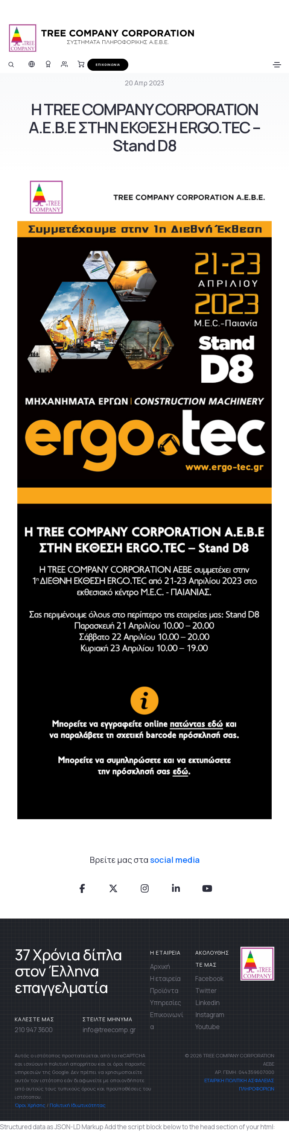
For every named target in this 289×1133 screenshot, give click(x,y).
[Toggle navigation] (277, 64)
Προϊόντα (164, 990)
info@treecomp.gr (109, 1029)
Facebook (209, 978)
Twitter (206, 990)
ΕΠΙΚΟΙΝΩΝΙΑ (108, 64)
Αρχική (160, 966)
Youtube (207, 1026)
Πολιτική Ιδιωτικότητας (78, 1105)
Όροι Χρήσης (30, 1105)
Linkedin (207, 1002)
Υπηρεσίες (165, 1002)
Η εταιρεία (165, 978)
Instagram (209, 1014)
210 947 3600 (34, 1029)
